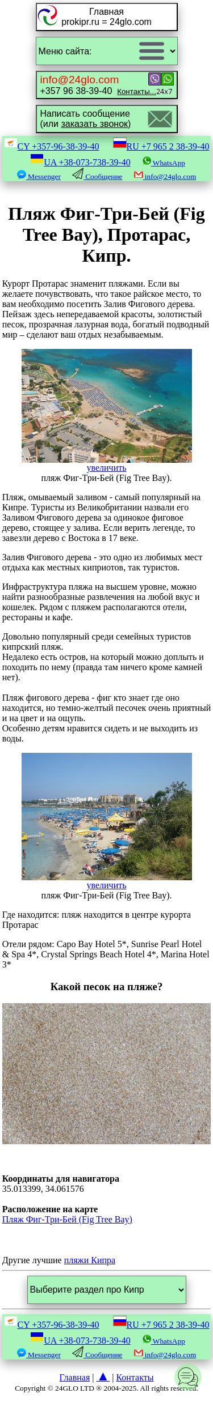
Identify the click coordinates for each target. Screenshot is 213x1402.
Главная (75, 1377)
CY (51, 146)
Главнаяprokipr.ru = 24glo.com (106, 17)
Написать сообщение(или (85, 119)
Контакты (134, 1377)
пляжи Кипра (89, 1260)
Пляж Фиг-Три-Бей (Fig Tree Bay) (67, 1219)
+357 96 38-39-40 (98, 85)
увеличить (107, 463)
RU (161, 146)
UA (80, 162)
